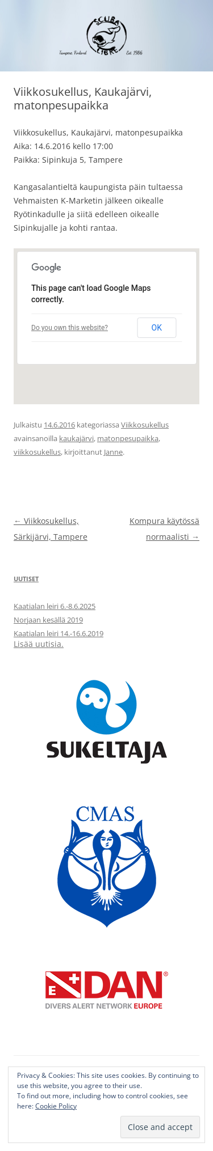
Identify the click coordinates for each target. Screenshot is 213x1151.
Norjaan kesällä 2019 (48, 620)
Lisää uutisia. (39, 643)
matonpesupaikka (127, 438)
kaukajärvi (76, 438)
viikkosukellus (37, 452)
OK (157, 327)
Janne (113, 452)
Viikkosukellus (145, 425)
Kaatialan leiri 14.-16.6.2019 (58, 633)
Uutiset (26, 578)
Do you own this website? (69, 328)
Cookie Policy (56, 1106)
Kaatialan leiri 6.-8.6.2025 (54, 606)
